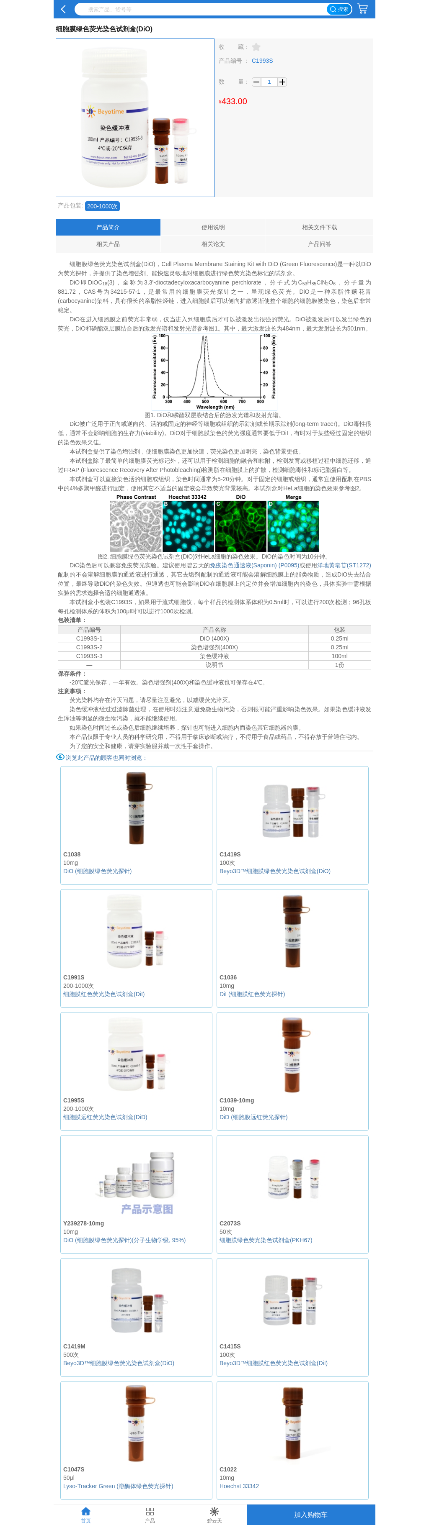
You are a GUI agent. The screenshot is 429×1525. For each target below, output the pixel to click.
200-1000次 (102, 206)
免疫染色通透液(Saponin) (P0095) (254, 565)
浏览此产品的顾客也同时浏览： (107, 757)
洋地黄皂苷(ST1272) (344, 565)
